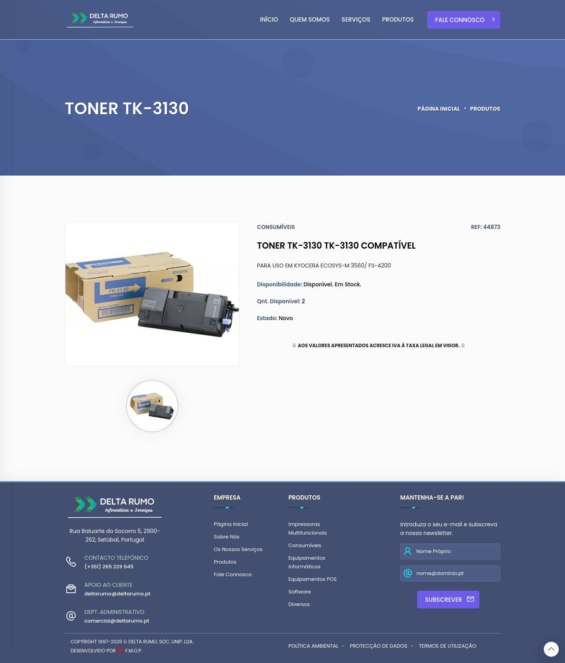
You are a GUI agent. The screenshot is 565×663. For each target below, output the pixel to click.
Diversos (299, 604)
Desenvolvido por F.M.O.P (106, 650)
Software (299, 591)
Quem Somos (310, 19)
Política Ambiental (313, 646)
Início (269, 19)
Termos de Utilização (447, 646)
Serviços (356, 19)
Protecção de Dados (378, 646)
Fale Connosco (465, 20)
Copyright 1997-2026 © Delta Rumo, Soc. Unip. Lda (132, 641)
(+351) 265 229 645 (108, 566)
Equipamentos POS (312, 579)
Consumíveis (304, 545)
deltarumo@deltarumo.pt (117, 593)
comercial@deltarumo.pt (116, 621)
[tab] (152, 406)
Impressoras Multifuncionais (307, 528)
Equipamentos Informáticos (306, 562)
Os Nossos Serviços (238, 549)
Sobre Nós (226, 536)
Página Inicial (438, 109)
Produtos (398, 19)
